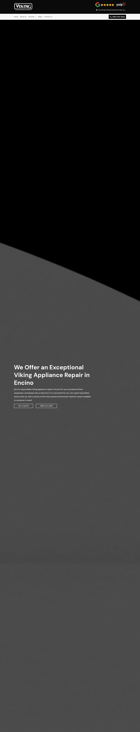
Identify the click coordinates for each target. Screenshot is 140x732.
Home (16, 17)
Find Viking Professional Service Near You (111, 10)
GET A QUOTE (23, 406)
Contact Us (48, 17)
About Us (23, 17)
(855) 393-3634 (118, 17)
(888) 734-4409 (46, 406)
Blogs (40, 17)
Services (31, 17)
